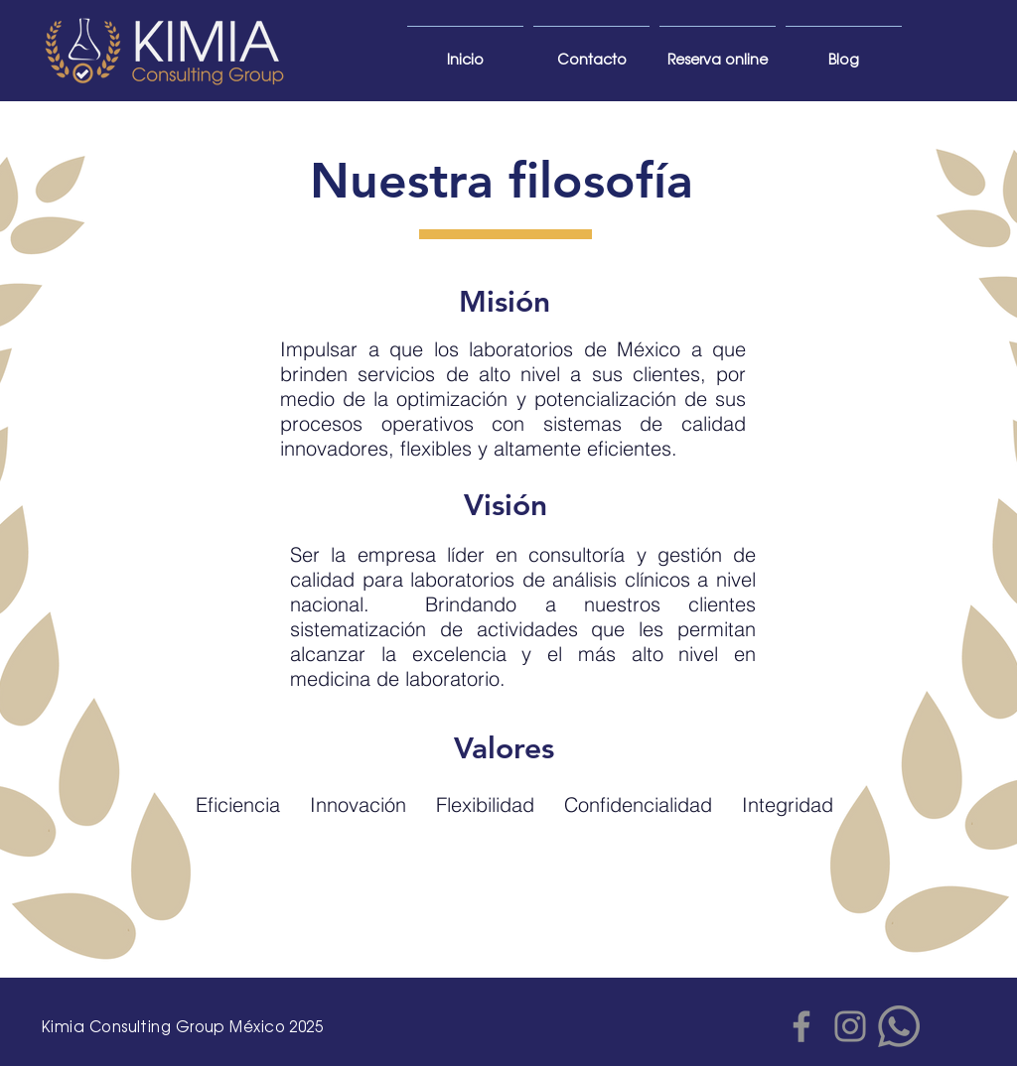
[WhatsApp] (899, 1026)
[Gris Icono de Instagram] (850, 1026)
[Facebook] (801, 1026)
